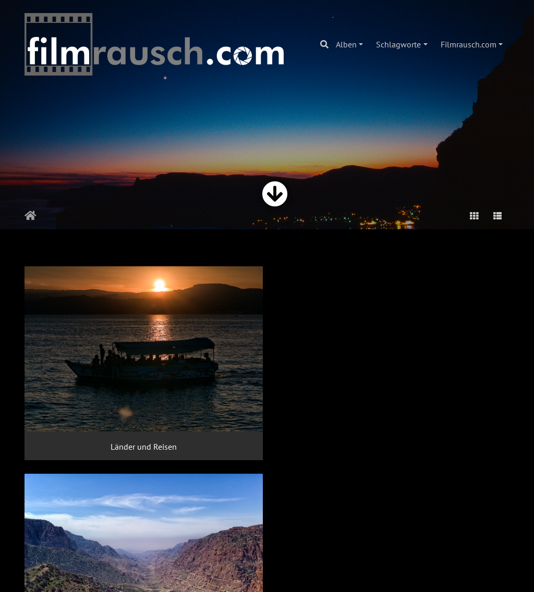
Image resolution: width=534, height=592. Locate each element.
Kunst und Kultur (434, 386)
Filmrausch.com (468, 44)
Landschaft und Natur (267, 386)
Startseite (31, 216)
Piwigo (245, 574)
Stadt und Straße (100, 533)
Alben (346, 44)
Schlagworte (398, 44)
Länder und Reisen (100, 386)
